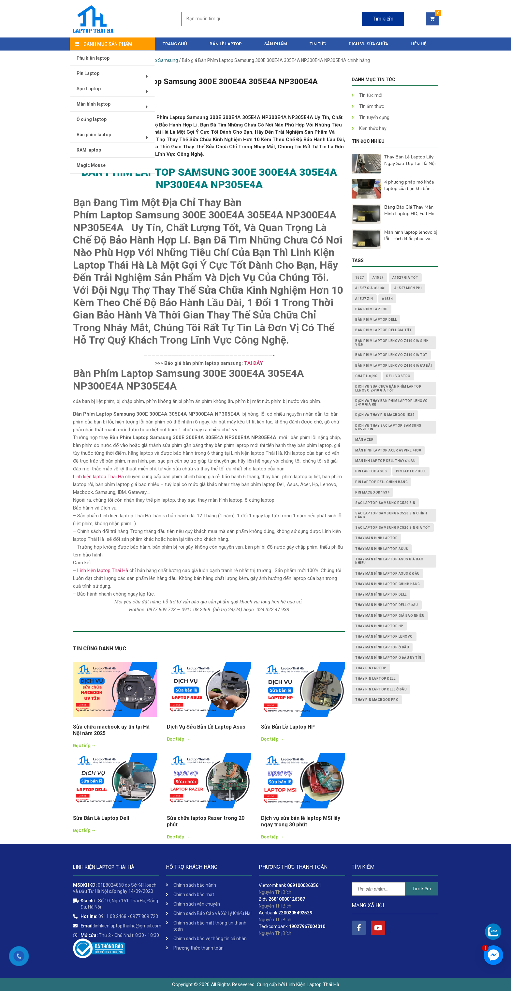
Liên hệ (418, 43)
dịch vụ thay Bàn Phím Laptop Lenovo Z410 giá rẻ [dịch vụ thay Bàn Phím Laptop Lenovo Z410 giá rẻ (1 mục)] (391, 402)
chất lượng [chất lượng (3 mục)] (366, 376)
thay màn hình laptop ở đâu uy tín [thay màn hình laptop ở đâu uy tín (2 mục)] (388, 657)
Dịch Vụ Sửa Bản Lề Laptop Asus (206, 727)
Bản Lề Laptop (226, 43)
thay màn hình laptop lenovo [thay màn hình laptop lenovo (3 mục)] (384, 636)
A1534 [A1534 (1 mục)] (387, 299)
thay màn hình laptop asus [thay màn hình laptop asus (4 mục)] (381, 549)
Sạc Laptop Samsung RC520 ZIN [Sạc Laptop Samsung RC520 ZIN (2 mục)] (385, 503)
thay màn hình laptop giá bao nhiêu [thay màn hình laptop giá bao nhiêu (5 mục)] (389, 615)
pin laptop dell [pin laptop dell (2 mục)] (411, 471)
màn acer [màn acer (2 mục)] (364, 439)
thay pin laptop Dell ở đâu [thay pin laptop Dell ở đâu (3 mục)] (381, 689)
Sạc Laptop (115, 91)
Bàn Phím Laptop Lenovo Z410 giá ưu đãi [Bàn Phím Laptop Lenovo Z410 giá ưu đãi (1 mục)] (393, 365)
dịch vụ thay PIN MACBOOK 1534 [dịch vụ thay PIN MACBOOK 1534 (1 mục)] (385, 415)
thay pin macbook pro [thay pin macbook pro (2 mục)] (377, 700)
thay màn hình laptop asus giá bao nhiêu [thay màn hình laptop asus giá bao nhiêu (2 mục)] (389, 561)
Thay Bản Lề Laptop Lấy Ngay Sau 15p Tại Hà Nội (409, 160)
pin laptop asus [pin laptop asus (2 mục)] (371, 471)
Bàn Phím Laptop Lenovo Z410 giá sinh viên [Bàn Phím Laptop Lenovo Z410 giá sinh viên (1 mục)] (392, 342)
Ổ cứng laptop (92, 119)
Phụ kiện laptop (93, 58)
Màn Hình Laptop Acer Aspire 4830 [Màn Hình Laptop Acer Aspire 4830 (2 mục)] (388, 450)
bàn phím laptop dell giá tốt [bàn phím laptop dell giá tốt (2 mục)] (383, 330)
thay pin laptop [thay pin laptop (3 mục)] (371, 668)
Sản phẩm (275, 43)
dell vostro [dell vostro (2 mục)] (398, 376)
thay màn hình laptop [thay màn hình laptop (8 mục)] (376, 538)
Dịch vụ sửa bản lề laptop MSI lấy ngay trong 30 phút (300, 821)
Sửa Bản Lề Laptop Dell (101, 818)
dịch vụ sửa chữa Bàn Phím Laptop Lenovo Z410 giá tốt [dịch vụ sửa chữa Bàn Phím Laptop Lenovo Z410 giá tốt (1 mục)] (388, 388)
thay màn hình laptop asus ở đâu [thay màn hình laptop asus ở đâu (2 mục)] (387, 573)
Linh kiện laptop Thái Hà (98, 477)
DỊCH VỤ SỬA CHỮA (368, 43)
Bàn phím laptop (115, 137)
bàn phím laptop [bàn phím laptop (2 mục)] (371, 309)
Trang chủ (175, 43)
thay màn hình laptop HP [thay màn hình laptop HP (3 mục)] (379, 626)
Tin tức (318, 43)
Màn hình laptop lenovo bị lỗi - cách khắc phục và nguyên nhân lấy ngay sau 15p (411, 235)
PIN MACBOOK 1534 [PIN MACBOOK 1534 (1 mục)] (372, 492)
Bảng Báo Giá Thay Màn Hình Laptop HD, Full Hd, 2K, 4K (409, 210)
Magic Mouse (91, 165)
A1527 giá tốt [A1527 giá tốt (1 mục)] (405, 277)
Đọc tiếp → (84, 745)
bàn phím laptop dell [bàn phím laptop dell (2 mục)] (376, 319)
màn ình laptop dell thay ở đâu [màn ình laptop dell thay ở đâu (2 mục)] (385, 461)
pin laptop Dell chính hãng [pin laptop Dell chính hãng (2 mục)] (381, 482)
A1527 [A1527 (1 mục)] (378, 277)
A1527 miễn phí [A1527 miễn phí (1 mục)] (408, 288)
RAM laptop (89, 150)
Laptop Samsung (160, 60)
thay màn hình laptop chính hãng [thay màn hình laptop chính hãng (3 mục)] (387, 584)
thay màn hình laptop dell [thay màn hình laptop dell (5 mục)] (381, 594)
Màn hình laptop (115, 106)
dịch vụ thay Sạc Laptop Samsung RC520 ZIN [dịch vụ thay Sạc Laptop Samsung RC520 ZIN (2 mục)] (388, 427)
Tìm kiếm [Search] (383, 19)
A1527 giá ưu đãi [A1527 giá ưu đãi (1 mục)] (370, 288)
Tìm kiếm (421, 888)
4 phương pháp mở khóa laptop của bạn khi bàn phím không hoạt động (409, 185)
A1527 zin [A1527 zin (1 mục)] (364, 299)
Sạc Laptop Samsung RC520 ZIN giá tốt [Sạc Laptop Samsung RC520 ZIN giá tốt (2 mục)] (392, 527)
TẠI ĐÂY (253, 363)
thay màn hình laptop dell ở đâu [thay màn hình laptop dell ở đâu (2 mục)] (386, 605)
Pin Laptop (115, 76)
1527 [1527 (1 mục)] (359, 277)
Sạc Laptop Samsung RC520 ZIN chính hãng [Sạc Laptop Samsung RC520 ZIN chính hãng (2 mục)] (391, 515)
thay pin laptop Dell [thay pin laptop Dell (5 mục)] (375, 678)
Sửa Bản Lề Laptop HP (288, 727)
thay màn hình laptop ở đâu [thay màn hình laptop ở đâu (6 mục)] (382, 647)
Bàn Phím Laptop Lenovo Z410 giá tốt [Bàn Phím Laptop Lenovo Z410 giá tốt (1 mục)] (391, 355)
